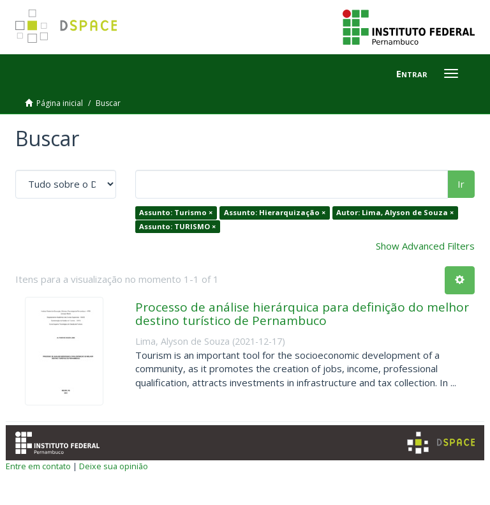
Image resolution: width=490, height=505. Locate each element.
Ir (460, 183)
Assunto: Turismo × (175, 212)
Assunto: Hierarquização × (274, 212)
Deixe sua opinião (113, 466)
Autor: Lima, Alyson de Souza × (395, 212)
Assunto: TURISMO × (177, 226)
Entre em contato (38, 466)
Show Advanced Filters (425, 245)
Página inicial (59, 103)
